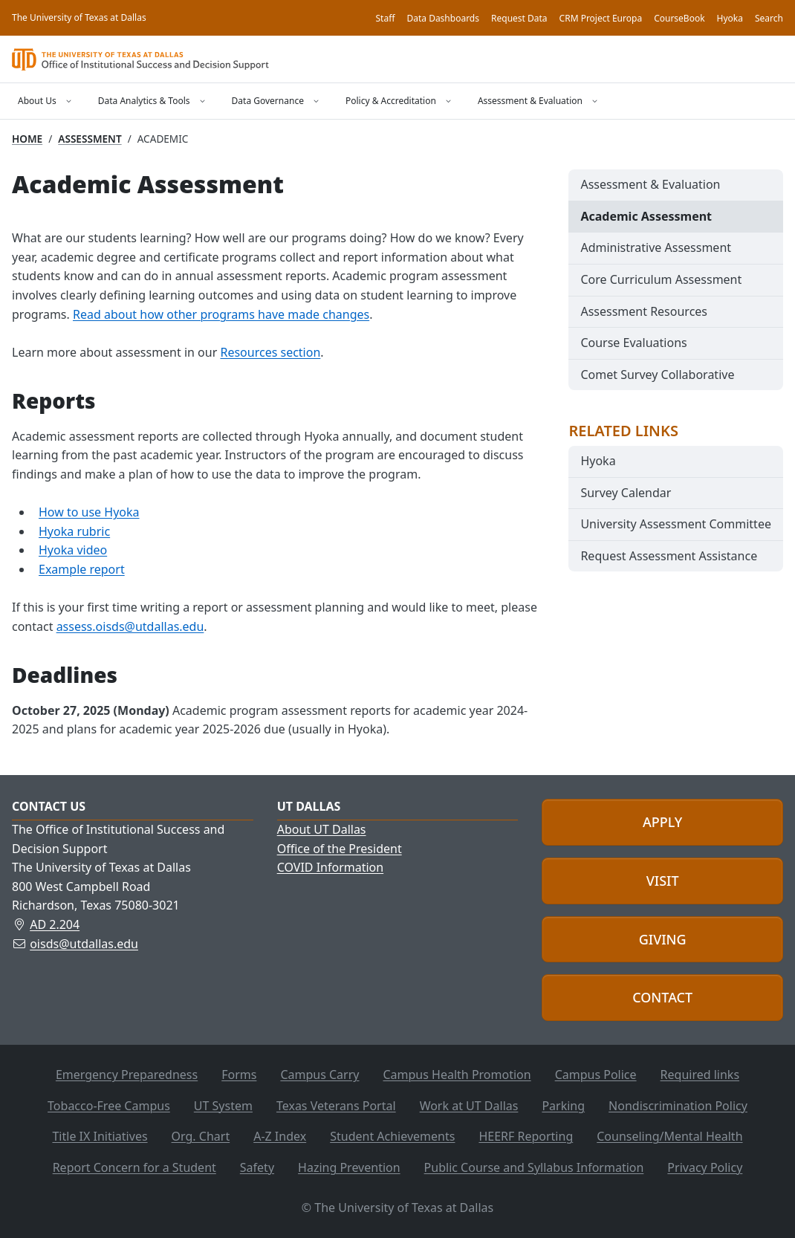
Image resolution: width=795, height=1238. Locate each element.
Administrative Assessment (655, 247)
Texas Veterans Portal (336, 1106)
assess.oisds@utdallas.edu (130, 626)
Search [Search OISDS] (769, 18)
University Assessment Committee (675, 524)
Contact (662, 997)
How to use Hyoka (89, 512)
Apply (662, 822)
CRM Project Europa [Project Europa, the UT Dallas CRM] (601, 18)
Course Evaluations (633, 342)
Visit (662, 880)
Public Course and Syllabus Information (534, 1167)
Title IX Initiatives (99, 1136)
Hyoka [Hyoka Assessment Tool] (730, 18)
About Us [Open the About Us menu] (37, 100)
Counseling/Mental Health (669, 1136)
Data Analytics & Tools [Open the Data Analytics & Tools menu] (144, 100)
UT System (223, 1106)
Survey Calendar (625, 492)
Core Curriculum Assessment (661, 279)
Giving (663, 939)
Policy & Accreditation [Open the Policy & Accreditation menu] (390, 100)
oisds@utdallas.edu (84, 944)
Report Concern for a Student (134, 1167)
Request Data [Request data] (519, 18)
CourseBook (679, 18)
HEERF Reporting (525, 1136)
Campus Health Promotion (456, 1074)
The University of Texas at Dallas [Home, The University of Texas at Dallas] (79, 17)
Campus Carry (319, 1074)
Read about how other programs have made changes (221, 314)
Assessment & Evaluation (650, 184)
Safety (257, 1167)
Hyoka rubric (74, 531)
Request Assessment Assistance (668, 556)
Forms (238, 1074)
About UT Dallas (321, 829)
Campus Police (596, 1074)
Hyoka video (73, 550)
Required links (700, 1074)
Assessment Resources (643, 311)
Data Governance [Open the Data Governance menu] (268, 100)
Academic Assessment (646, 216)
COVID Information (330, 867)
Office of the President (339, 848)
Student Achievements (392, 1136)
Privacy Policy (704, 1167)
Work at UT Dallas (469, 1106)
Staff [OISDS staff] (385, 18)
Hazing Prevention (349, 1167)
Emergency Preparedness (127, 1074)
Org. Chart (201, 1136)
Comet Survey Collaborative (657, 374)
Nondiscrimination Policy (678, 1106)
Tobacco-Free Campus (109, 1106)
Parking (563, 1106)
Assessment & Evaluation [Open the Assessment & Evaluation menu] (530, 100)
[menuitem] (675, 185)
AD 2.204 (55, 924)
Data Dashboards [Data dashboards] (442, 18)
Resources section (270, 352)
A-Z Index (279, 1136)
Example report (82, 569)
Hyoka (597, 461)
